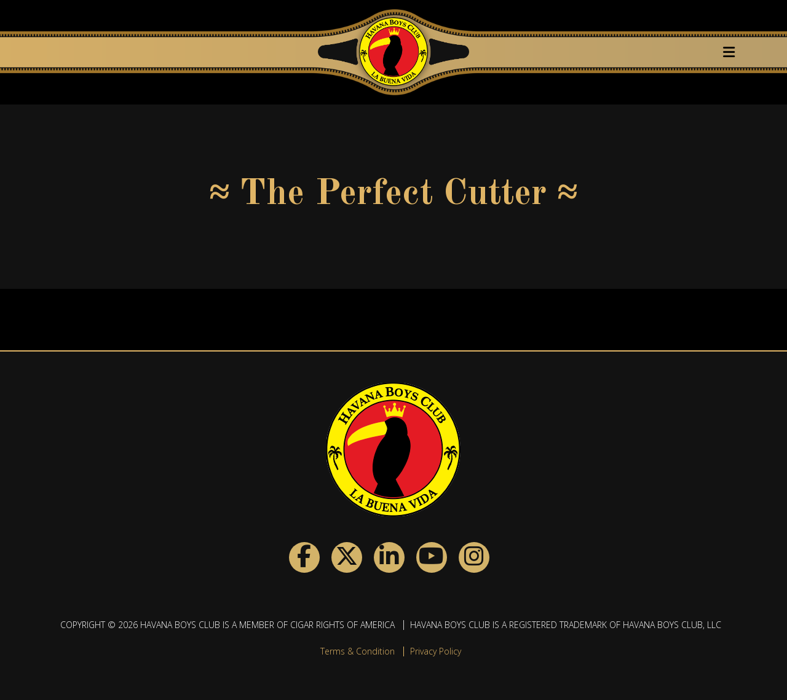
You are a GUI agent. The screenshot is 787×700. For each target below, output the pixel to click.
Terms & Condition (357, 651)
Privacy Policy (435, 651)
